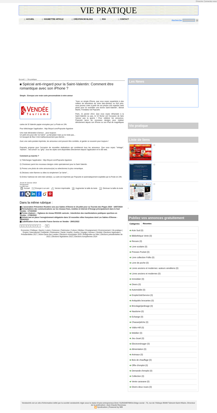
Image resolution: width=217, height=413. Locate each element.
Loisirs (48, 230)
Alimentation (137, 349)
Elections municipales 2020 (70, 234)
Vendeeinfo (24, 184)
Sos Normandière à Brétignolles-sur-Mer (174, 164)
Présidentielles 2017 (29, 234)
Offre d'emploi (138, 365)
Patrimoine (65, 230)
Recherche (177, 20)
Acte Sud (136, 230)
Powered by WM (116, 407)
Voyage (84, 232)
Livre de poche (139, 263)
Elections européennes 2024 (85, 237)
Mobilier (135, 333)
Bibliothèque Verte (140, 236)
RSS (103, 19)
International (35, 232)
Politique (34, 230)
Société (99, 232)
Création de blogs (82, 19)
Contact (123, 19)
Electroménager (139, 344)
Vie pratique (108, 10)
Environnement (105, 230)
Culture (74, 230)
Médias (81, 230)
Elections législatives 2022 (62, 237)
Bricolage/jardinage (141, 306)
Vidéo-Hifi (136, 327)
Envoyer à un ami (40, 188)
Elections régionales (112, 232)
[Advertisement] (108, 50)
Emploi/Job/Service (141, 295)
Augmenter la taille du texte (84, 188)
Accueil (29, 19)
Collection (136, 376)
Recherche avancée (178, 23)
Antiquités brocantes (141, 300)
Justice (77, 232)
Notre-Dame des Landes (49, 234)
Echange (136, 317)
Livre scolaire (138, 246)
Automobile (137, 290)
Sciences (56, 230)
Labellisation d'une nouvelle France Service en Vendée (44, 222)
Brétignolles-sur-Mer (91, 234)
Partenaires (55, 232)
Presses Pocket (139, 252)
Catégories (135, 224)
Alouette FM (161, 145)
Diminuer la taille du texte (111, 188)
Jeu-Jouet (136, 338)
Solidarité (45, 232)
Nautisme (136, 311)
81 (47, 226)
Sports (42, 230)
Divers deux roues (140, 387)
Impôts (69, 232)
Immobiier (136, 279)
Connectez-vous (210, 1)
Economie (25, 230)
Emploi (26, 232)
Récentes (147, 223)
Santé (63, 232)
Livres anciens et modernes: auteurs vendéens (153, 268)
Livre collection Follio (141, 257)
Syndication (102, 407)
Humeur (91, 232)
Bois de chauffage (140, 360)
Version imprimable (60, 188)
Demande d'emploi (141, 371)
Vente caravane (139, 381)
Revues (135, 241)
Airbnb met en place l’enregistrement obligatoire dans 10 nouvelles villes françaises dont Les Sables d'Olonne (68, 217)
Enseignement (91, 230)
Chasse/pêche (138, 322)
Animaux (136, 354)
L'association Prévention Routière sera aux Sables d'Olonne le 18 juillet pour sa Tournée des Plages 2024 (66, 207)
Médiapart (160, 184)
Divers (135, 284)
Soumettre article (53, 19)
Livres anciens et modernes (144, 273)
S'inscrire (199, 1)
